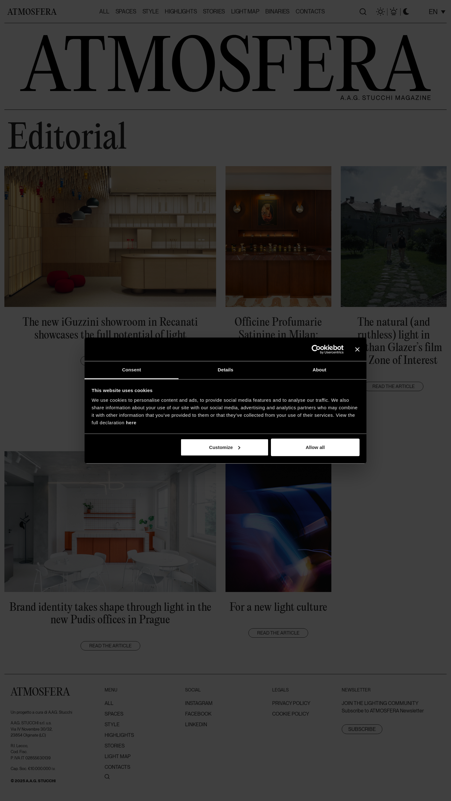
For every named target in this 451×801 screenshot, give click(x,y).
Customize (225, 447)
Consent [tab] (131, 369)
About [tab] (319, 369)
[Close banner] (357, 349)
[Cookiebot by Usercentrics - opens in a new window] (316, 349)
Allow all (315, 447)
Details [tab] (225, 369)
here (131, 422)
